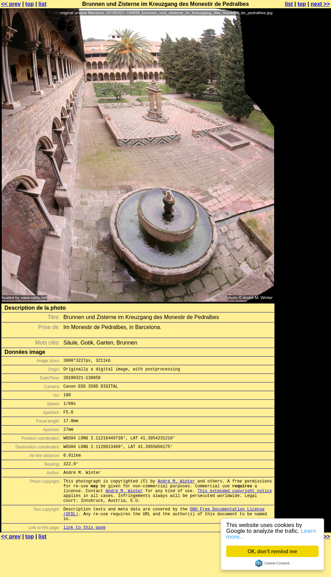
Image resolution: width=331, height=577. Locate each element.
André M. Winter (176, 496)
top (29, 4)
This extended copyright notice (235, 508)
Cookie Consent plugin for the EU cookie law (272, 563)
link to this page (84, 551)
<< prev (11, 4)
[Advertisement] (303, 88)
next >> (320, 4)
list (43, 4)
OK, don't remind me (272, 551)
